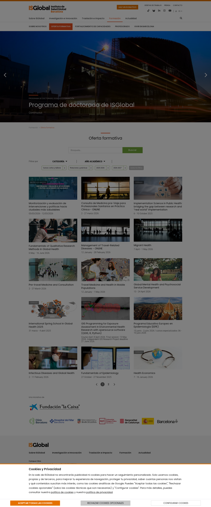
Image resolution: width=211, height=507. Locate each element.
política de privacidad (99, 492)
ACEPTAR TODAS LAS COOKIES (35, 503)
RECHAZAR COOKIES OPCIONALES (105, 503)
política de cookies (62, 492)
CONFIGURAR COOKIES (175, 503)
